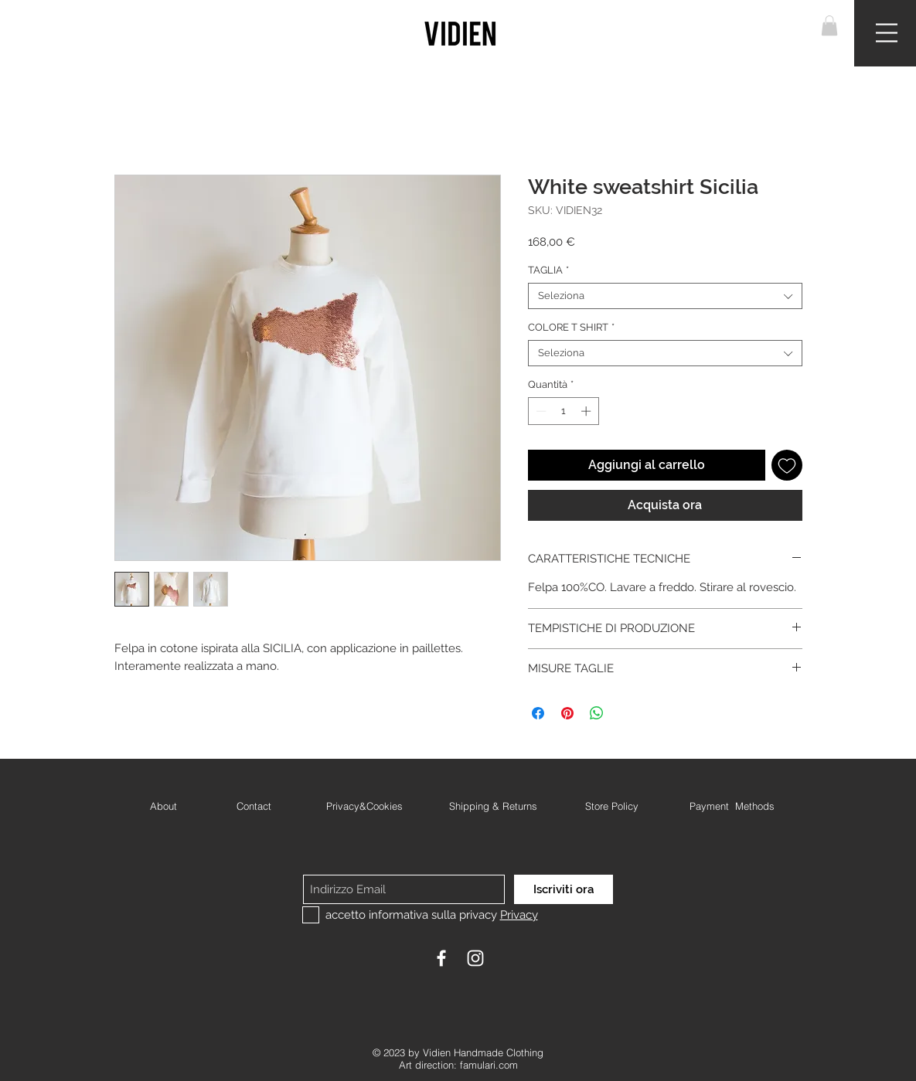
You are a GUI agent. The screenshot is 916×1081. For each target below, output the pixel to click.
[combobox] (665, 296)
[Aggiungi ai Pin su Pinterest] (567, 713)
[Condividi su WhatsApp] (596, 713)
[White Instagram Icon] (475, 958)
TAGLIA (548, 270)
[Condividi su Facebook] (538, 713)
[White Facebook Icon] (441, 958)
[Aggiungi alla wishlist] (786, 465)
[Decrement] (539, 411)
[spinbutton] (563, 411)
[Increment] (587, 411)
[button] (829, 25)
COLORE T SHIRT (571, 327)
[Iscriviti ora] (563, 889)
